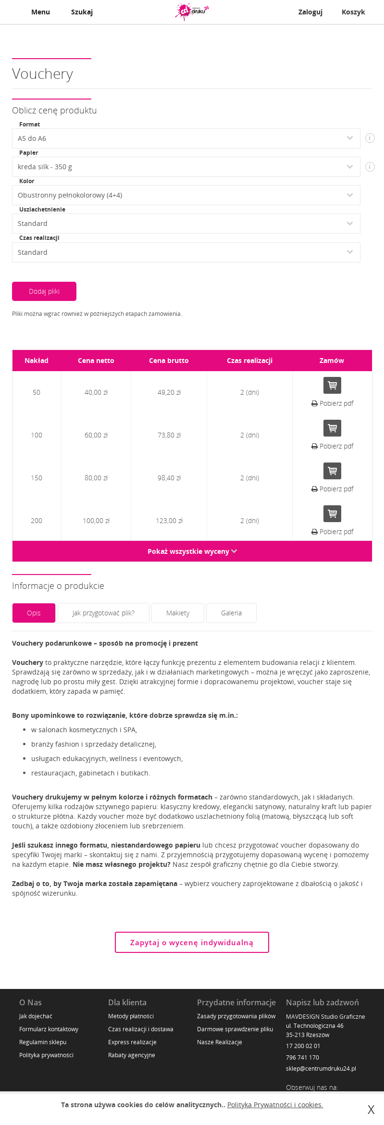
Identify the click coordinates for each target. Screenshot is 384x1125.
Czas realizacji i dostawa (140, 1029)
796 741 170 (302, 1057)
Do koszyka (332, 385)
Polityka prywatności (46, 1055)
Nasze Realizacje (219, 1042)
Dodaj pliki (44, 291)
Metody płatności (131, 1016)
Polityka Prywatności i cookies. (275, 1104)
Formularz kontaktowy (48, 1029)
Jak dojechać (35, 1016)
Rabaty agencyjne (131, 1055)
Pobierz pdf (332, 403)
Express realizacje (132, 1042)
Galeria (231, 612)
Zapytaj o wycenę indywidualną (192, 942)
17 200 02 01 (303, 1046)
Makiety (177, 612)
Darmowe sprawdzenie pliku (235, 1029)
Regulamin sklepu (42, 1042)
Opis (34, 612)
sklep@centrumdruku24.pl (321, 1068)
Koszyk (353, 11)
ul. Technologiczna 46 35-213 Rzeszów (315, 1030)
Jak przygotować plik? (104, 612)
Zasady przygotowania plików (236, 1016)
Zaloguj (310, 11)
